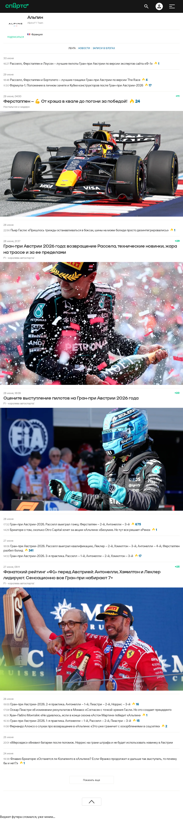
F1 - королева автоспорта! (18, 257)
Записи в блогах (104, 48)
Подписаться (15, 37)
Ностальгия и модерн (16, 106)
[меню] (172, 6)
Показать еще (91, 780)
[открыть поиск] (146, 6)
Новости (84, 48)
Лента (72, 48)
